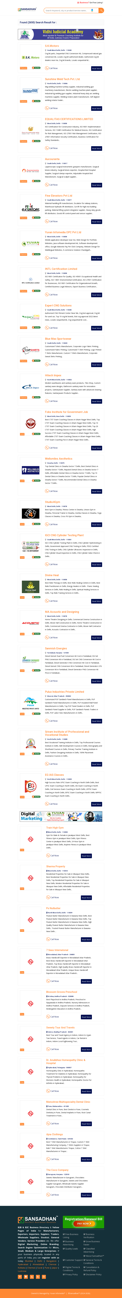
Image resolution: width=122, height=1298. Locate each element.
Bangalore (51, 1261)
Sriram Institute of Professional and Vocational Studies (67, 733)
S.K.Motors (52, 45)
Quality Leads (70, 1248)
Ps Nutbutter (53, 908)
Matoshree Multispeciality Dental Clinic (68, 1101)
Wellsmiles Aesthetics (58, 458)
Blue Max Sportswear (58, 338)
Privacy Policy (70, 1274)
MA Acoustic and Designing (62, 611)
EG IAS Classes (54, 774)
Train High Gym (55, 827)
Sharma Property (55, 866)
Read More (96, 68)
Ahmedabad (38, 1264)
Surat (39, 1267)
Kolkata (21, 1267)
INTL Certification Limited (61, 268)
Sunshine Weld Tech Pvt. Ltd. (62, 79)
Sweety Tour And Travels (60, 1027)
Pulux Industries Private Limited (64, 691)
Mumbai (29, 1261)
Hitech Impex (53, 375)
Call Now (51, 68)
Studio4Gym (52, 502)
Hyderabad (23, 1264)
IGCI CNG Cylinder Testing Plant (64, 535)
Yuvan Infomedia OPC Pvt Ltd (63, 232)
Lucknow (22, 1271)
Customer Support (73, 1260)
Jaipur (55, 1267)
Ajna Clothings (54, 1134)
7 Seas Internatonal (57, 950)
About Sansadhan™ (94, 1256)
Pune (47, 1267)
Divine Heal (52, 575)
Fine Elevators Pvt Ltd (58, 195)
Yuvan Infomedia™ (57, 1293)
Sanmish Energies (56, 648)
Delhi (39, 1261)
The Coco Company (57, 1169)
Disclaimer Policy (93, 1274)
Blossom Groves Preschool (61, 991)
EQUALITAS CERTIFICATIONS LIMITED (69, 119)
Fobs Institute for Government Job (66, 412)
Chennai (52, 1264)
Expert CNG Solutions (58, 305)
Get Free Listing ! (90, 2)
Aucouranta (52, 159)
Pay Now (84, 1223)
